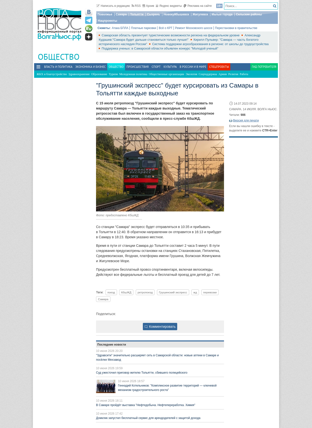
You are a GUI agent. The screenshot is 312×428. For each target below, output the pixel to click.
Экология (191, 74)
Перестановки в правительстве (236, 28)
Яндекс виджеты (169, 6)
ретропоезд (145, 292)
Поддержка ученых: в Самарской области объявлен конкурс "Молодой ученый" (160, 48)
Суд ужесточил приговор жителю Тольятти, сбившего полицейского (141, 372)
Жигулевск (200, 14)
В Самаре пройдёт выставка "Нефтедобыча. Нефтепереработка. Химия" (145, 405)
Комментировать (160, 326)
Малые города (222, 14)
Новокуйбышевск (176, 14)
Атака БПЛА (120, 28)
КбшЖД (126, 292)
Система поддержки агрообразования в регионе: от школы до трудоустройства (210, 44)
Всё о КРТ (165, 28)
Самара (121, 14)
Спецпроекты (219, 67)
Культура (170, 67)
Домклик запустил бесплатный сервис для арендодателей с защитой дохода (148, 418)
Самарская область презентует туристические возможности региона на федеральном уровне (171, 35)
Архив (148, 6)
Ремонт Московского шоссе (193, 28)
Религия (233, 74)
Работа (244, 74)
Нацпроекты (107, 20)
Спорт (156, 67)
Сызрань (153, 14)
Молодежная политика (133, 74)
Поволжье (105, 14)
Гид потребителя (264, 67)
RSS (136, 6)
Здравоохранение (79, 74)
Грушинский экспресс (173, 292)
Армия (222, 74)
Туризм (113, 74)
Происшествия (138, 67)
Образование (99, 74)
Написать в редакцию (113, 6)
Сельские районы (249, 14)
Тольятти (137, 14)
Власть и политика (58, 67)
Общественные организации (166, 74)
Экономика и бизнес (90, 67)
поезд (111, 292)
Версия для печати (246, 120)
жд (195, 292)
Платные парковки (143, 28)
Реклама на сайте (197, 6)
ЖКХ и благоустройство (52, 74)
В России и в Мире (193, 67)
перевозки (210, 292)
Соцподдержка (208, 74)
